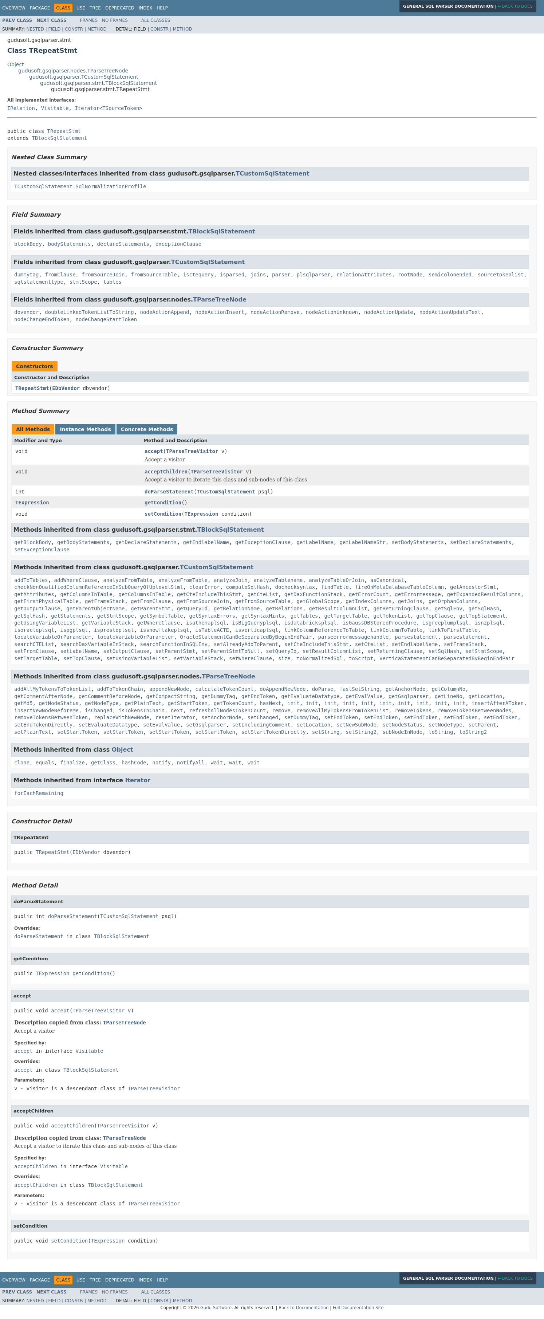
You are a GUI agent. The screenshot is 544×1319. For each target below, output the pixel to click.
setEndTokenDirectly (43, 725)
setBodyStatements (418, 542)
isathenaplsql (206, 623)
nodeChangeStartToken (106, 319)
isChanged (99, 710)
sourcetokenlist (501, 274)
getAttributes (34, 594)
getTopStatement (482, 616)
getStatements (71, 616)
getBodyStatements (83, 542)
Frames (89, 20)
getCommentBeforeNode (109, 696)
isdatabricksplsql (310, 623)
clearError (204, 587)
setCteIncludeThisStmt (316, 644)
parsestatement (416, 637)
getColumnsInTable (86, 594)
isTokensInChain (142, 710)
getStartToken (187, 703)
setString (326, 732)
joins (258, 274)
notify (161, 762)
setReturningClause (394, 651)
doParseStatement (169, 492)
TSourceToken (120, 108)
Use (80, 8)
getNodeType (102, 703)
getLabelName (314, 542)
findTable (335, 587)
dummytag (26, 274)
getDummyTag (218, 696)
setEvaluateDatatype (108, 725)
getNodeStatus (59, 703)
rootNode (410, 274)
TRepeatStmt (64, 131)
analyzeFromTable (127, 580)
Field (54, 29)
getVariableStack (106, 623)
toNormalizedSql (320, 658)
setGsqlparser (206, 725)
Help (162, 8)
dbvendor (26, 312)
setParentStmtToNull (230, 651)
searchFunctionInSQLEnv (174, 644)
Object (15, 64)
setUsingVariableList (137, 658)
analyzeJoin (231, 580)
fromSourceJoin (103, 274)
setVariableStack (198, 658)
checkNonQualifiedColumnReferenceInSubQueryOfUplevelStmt (98, 587)
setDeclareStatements (481, 542)
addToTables (31, 580)
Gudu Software (216, 1307)
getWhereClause (158, 623)
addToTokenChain (120, 689)
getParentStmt (151, 608)
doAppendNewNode (282, 689)
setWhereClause (250, 658)
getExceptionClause (263, 542)
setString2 (361, 732)
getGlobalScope (317, 601)
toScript (361, 658)
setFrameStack (464, 644)
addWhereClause (75, 580)
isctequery (198, 274)
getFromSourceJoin (203, 601)
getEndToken (258, 696)
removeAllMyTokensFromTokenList (342, 710)
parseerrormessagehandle (353, 637)
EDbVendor (66, 388)
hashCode (134, 762)
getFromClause (151, 601)
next (177, 710)
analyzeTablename (278, 580)
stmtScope (83, 282)
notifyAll (191, 762)
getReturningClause (401, 608)
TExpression (32, 502)
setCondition (163, 514)
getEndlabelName (206, 542)
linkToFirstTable (453, 630)
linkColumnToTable (396, 630)
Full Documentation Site (358, 1307)
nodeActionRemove (275, 312)
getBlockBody (32, 542)
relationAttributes (364, 274)
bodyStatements (69, 244)
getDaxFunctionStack (313, 594)
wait (217, 762)
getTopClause (434, 616)
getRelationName (237, 608)
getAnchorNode (406, 689)
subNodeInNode (403, 732)
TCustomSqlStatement (272, 173)
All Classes (155, 20)
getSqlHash (484, 608)
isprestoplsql (114, 630)
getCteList (263, 594)
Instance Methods (85, 429)
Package (40, 8)
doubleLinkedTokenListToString (89, 312)
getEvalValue (364, 696)
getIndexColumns (368, 601)
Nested (35, 29)
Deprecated (119, 8)
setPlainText (32, 732)
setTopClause (81, 658)
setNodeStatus (403, 725)
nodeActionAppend (164, 312)
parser (281, 274)
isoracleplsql (34, 630)
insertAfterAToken (498, 703)
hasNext (270, 703)
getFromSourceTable (263, 601)
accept (154, 451)
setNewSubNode (356, 725)
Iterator (87, 108)
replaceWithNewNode (121, 717)
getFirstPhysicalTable (46, 601)
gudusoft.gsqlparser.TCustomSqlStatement (83, 77)
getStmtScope (115, 616)
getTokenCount (234, 703)
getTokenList (391, 616)
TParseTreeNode (220, 299)
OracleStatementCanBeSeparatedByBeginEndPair (246, 637)
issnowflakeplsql (164, 630)
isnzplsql (488, 623)
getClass (103, 762)
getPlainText (143, 703)
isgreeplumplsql (445, 623)
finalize (72, 762)
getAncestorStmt (473, 587)
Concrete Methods (147, 429)
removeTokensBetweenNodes (474, 710)
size (284, 658)
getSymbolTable (161, 616)
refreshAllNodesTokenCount (227, 710)
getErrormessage (418, 594)
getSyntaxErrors (212, 616)
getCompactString (170, 696)
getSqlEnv (448, 608)
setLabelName (78, 651)
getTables (304, 616)
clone (21, 762)
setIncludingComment (261, 725)
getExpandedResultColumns (484, 594)
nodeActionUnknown (332, 312)
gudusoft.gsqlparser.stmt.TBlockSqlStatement (98, 83)
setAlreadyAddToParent (246, 644)
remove (281, 710)
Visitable (55, 108)
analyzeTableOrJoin (336, 580)
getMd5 (23, 703)
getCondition (163, 502)
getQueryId (192, 608)
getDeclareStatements (146, 542)
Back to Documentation (303, 1307)
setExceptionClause (42, 549)
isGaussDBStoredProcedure (379, 623)
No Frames (115, 20)
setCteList (370, 644)
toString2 (473, 732)
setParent (482, 725)
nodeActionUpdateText (450, 312)
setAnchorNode (221, 717)
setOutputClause (126, 651)
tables (112, 282)
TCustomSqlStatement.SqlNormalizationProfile (80, 186)
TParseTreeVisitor (192, 451)
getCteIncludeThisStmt (209, 594)
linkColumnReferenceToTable (324, 630)
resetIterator (175, 717)
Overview (13, 8)
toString (441, 732)
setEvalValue (161, 725)
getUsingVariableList (45, 623)
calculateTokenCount (224, 689)
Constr (74, 29)
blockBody (28, 244)
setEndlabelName (415, 644)
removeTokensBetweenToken (51, 717)
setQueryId (281, 651)
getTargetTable (345, 616)
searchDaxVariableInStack (97, 644)
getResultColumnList (338, 608)
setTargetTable (35, 658)
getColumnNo (448, 689)
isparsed (232, 274)
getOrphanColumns (453, 601)
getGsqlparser (409, 696)
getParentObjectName (95, 608)
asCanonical (387, 580)
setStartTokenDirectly (273, 732)
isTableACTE (212, 630)
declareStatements (123, 244)
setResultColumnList (332, 651)
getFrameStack (105, 601)
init (293, 703)
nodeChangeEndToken (42, 319)
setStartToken (77, 732)
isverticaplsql (256, 630)
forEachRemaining (38, 793)
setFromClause (34, 651)
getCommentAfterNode (43, 696)
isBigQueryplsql (255, 623)
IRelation (21, 108)
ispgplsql (74, 630)
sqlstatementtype (38, 282)
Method (97, 29)
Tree (95, 8)
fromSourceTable (154, 274)
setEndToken (341, 717)
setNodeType (445, 725)
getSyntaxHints (262, 616)
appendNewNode (169, 689)
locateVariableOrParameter (52, 637)
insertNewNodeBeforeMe (46, 710)
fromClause (60, 274)
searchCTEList (34, 644)
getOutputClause (37, 608)
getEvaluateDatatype (310, 696)
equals (45, 762)
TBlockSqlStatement (59, 138)
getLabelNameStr (363, 542)
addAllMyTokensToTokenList (52, 689)
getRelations (284, 608)
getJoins (410, 601)
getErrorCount (369, 594)
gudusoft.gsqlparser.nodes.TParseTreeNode (73, 71)
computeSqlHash (247, 587)
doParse (323, 689)
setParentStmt (175, 651)
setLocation (314, 725)
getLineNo (448, 696)
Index (146, 8)
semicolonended (450, 274)
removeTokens (413, 710)
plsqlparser (314, 274)
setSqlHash (444, 651)
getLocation (485, 696)
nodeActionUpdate (388, 312)
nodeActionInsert (219, 312)
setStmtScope (483, 651)
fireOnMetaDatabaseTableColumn (399, 587)
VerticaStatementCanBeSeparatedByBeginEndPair (447, 658)
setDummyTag (301, 717)
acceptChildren (166, 472)
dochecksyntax (295, 587)
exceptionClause (178, 244)
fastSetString (360, 689)
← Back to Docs (515, 6)
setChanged (263, 717)
